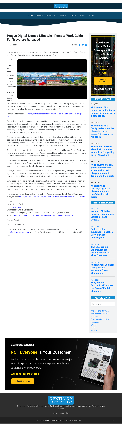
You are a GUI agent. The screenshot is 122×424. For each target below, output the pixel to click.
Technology (95, 322)
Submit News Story (103, 81)
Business (63, 15)
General (39, 15)
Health (73, 15)
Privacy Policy (64, 413)
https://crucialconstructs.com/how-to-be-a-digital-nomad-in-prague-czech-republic (52, 197)
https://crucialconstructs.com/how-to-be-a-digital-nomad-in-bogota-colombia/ (46, 215)
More (90, 15)
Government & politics (100, 319)
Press (82, 15)
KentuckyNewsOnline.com (54, 420)
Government (51, 15)
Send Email (16, 207)
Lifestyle (94, 325)
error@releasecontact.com (18, 232)
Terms (54, 413)
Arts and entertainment (100, 311)
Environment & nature (99, 313)
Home (31, 15)
